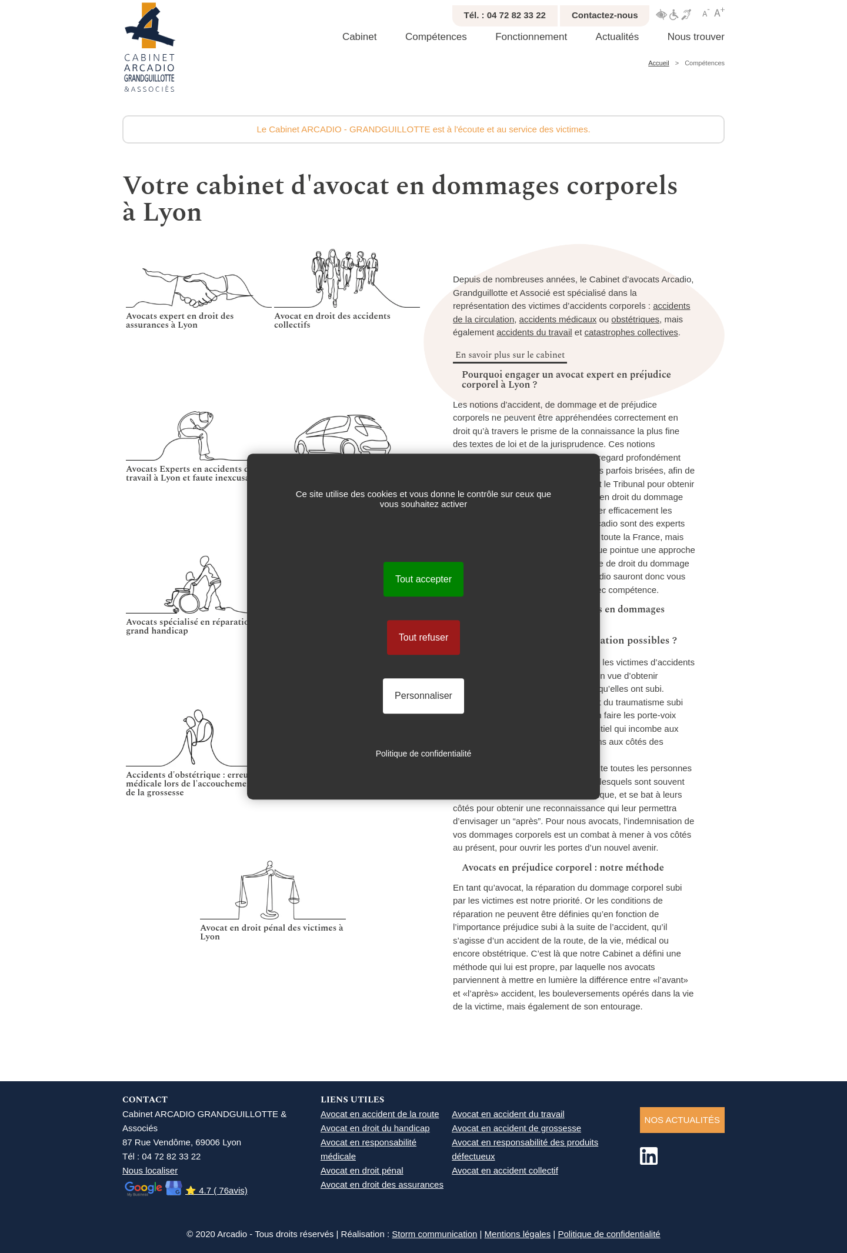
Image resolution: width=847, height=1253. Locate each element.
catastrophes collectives (631, 332)
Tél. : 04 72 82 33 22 (505, 15)
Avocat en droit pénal (362, 1170)
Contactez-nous (605, 15)
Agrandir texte (719, 12)
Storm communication (434, 1234)
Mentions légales (518, 1234)
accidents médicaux (558, 319)
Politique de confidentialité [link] (424, 753)
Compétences (436, 36)
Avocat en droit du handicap (375, 1128)
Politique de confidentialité (609, 1234)
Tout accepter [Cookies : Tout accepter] (423, 579)
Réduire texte (706, 12)
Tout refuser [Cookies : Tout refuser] (423, 637)
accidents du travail (534, 332)
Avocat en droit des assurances (382, 1184)
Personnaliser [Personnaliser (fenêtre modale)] (423, 696)
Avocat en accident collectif (505, 1170)
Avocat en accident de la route (380, 1114)
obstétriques (635, 319)
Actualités (617, 36)
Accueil (658, 62)
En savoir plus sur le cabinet (510, 355)
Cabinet (359, 36)
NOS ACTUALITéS (682, 1120)
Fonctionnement (531, 36)
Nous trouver (696, 36)
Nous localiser (150, 1170)
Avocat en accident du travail (508, 1114)
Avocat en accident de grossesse (516, 1128)
